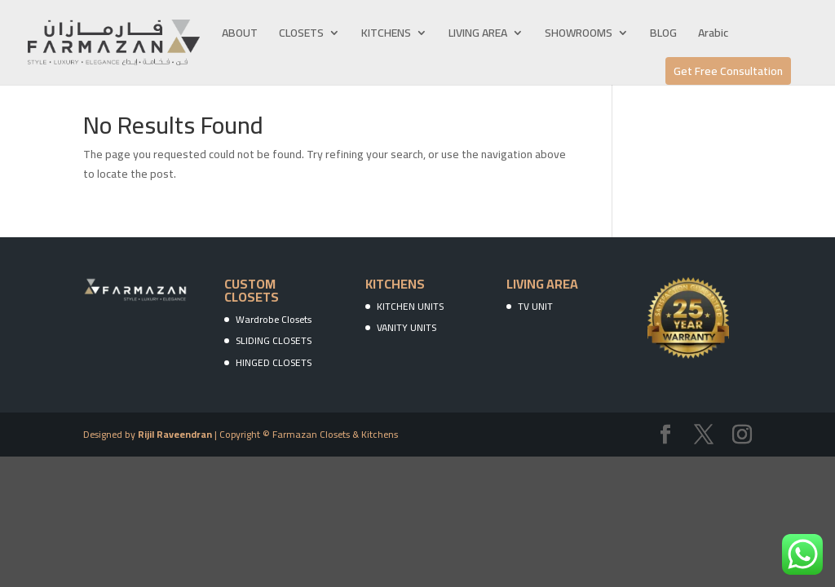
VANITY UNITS (406, 327)
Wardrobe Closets (273, 319)
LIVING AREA (477, 35)
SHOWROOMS (578, 35)
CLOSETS (301, 35)
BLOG (663, 35)
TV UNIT (535, 306)
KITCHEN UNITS (410, 306)
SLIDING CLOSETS (273, 340)
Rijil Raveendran (175, 434)
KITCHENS (386, 35)
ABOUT (240, 35)
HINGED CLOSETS (273, 362)
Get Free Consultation (728, 71)
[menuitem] (713, 46)
